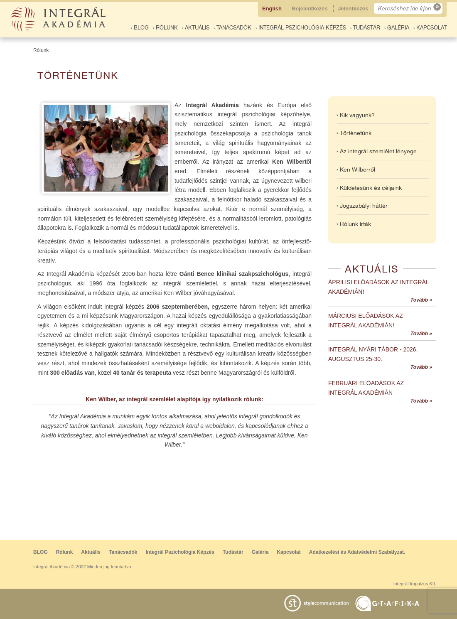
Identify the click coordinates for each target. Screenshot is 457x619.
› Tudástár (365, 28)
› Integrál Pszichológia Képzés (301, 28)
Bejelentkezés (310, 8)
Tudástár (233, 552)
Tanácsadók (123, 552)
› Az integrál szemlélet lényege (377, 151)
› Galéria (396, 28)
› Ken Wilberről (356, 169)
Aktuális (91, 552)
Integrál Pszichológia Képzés (180, 552)
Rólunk (41, 50)
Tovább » (421, 300)
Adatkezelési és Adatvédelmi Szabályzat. (357, 552)
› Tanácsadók (232, 28)
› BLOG (140, 28)
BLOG (40, 552)
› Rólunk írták (354, 224)
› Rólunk (165, 28)
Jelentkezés (354, 8)
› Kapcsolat (430, 28)
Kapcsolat (288, 552)
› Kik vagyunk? (356, 115)
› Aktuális (195, 28)
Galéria (260, 552)
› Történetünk (354, 133)
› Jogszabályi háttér (362, 205)
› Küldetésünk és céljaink (369, 187)
